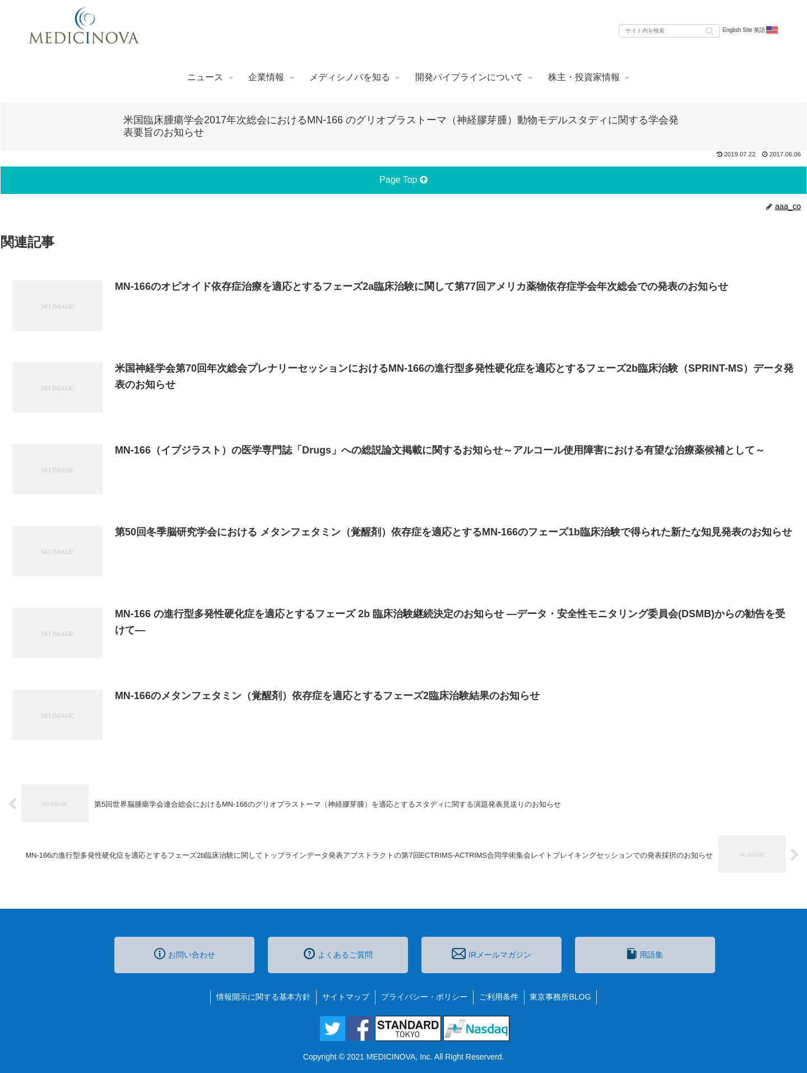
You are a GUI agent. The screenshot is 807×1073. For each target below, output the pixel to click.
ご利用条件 (498, 996)
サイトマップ (345, 996)
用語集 (645, 953)
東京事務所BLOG (560, 996)
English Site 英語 (750, 30)
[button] (709, 30)
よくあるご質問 (338, 953)
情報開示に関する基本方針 (263, 996)
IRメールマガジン (491, 953)
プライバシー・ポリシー (424, 996)
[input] (669, 31)
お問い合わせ (184, 953)
